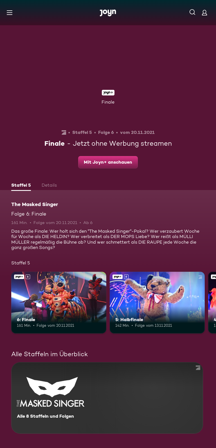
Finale (108, 102)
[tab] (21, 186)
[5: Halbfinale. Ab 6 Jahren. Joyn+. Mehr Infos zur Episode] (157, 302)
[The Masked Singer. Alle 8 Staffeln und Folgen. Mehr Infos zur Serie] (107, 398)
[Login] (204, 12)
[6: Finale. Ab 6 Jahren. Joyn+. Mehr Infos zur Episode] (58, 302)
